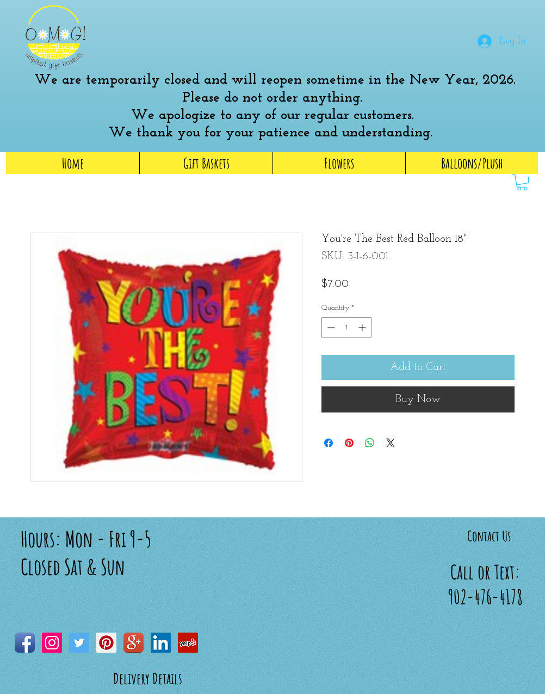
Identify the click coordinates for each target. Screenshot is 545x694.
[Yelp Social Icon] (188, 643)
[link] (522, 182)
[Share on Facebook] (328, 442)
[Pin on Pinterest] (349, 442)
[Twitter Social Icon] (79, 643)
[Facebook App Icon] (25, 643)
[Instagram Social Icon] (52, 643)
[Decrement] (330, 327)
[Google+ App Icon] (133, 643)
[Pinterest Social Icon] (106, 643)
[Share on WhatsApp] (369, 442)
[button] (314, 32)
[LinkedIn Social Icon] (161, 643)
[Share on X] (390, 442)
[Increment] (363, 327)
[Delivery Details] (147, 678)
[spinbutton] (346, 327)
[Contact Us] (489, 536)
